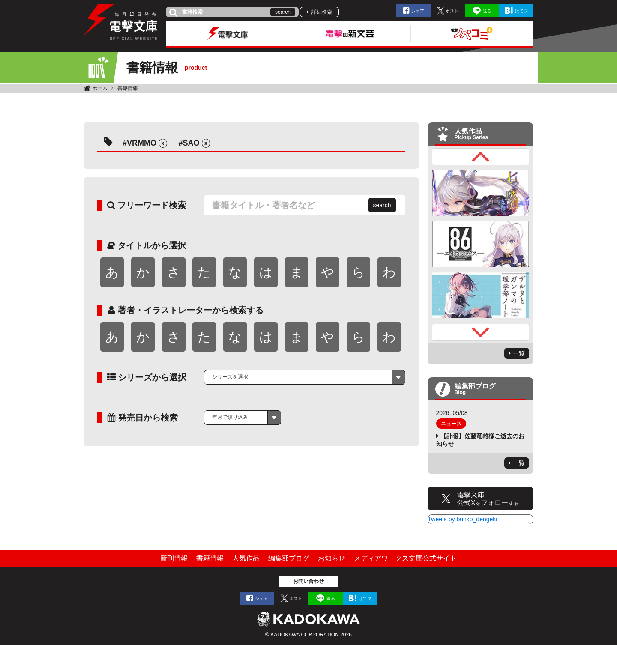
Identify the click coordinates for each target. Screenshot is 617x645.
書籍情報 (127, 88)
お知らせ (331, 558)
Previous (481, 156)
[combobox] (304, 377)
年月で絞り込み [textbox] (230, 417)
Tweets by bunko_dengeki (462, 519)
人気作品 (246, 558)
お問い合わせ (308, 581)
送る (487, 11)
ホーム (100, 88)
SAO (191, 143)
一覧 (519, 353)
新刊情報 (174, 558)
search (283, 12)
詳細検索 (321, 12)
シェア (417, 11)
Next (481, 332)
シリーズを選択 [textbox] (230, 377)
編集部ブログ (288, 558)
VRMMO (141, 143)
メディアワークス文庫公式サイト (405, 558)
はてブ (521, 11)
